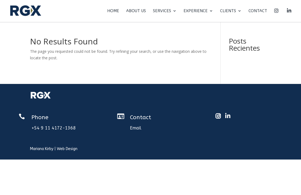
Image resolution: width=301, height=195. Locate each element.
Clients (228, 11)
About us (136, 11)
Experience (196, 11)
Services (162, 11)
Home (113, 11)
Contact (257, 11)
